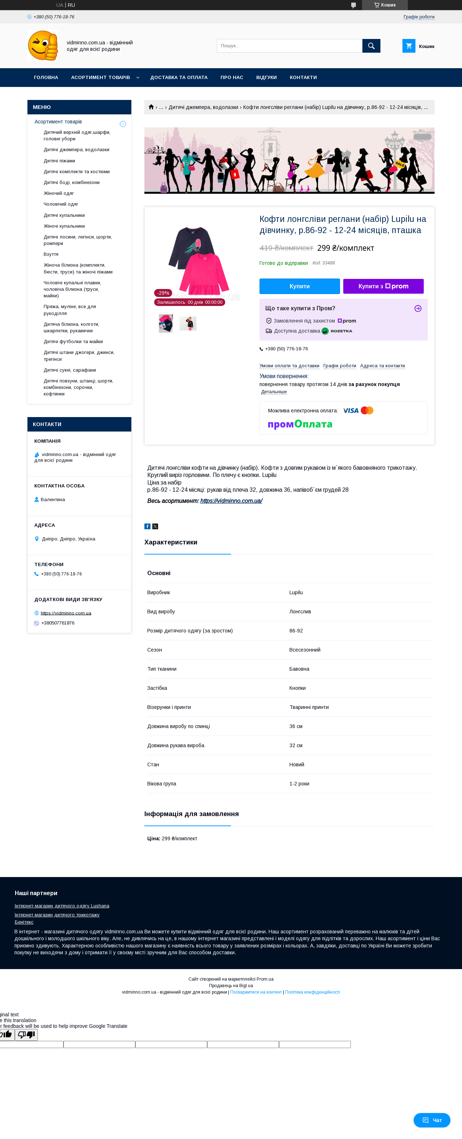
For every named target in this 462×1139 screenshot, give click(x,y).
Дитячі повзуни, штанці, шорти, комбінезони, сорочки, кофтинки (78, 387)
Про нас (232, 77)
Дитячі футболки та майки (73, 341)
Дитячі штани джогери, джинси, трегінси (79, 356)
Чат (432, 1120)
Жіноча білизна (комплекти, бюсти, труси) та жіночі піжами (78, 268)
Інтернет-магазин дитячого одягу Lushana (62, 905)
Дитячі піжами (59, 160)
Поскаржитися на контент (256, 992)
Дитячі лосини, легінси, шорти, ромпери (78, 240)
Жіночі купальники (64, 226)
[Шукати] (371, 46)
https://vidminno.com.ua (66, 613)
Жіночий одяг (59, 193)
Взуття (51, 254)
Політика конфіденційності (312, 992)
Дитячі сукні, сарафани (70, 370)
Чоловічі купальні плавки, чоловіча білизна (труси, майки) (72, 289)
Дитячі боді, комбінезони (72, 182)
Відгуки (266, 77)
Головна (46, 77)
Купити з (383, 286)
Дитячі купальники (64, 215)
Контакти (303, 77)
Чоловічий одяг (61, 204)
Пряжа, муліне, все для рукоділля (70, 310)
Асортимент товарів (100, 77)
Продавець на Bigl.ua (231, 985)
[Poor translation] (26, 1035)
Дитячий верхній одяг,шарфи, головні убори (77, 135)
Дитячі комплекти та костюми (77, 171)
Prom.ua (265, 979)
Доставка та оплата (179, 77)
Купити (300, 286)
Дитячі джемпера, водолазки (203, 107)
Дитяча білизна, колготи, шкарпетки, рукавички (71, 327)
